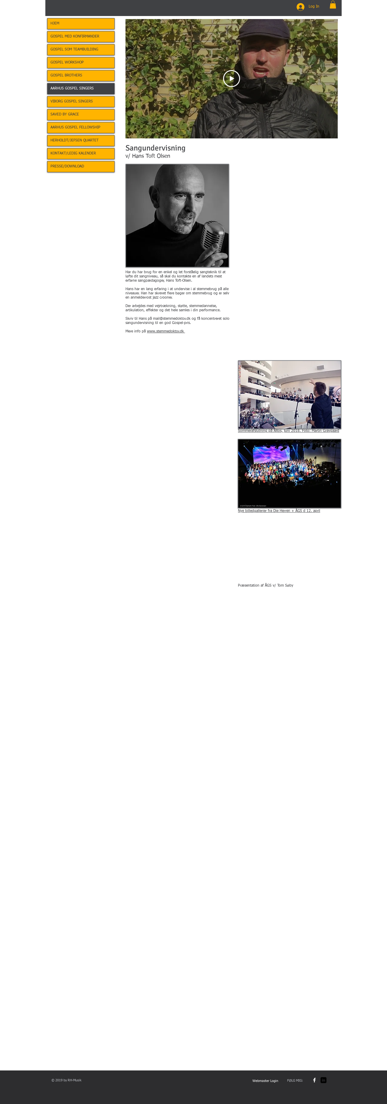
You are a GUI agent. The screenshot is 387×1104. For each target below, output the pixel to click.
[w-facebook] (314, 1080)
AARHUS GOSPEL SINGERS (72, 88)
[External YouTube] (289, 553)
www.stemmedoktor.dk (166, 331)
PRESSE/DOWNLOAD (67, 166)
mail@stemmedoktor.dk (171, 319)
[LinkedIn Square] (323, 1080)
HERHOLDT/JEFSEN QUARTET (74, 140)
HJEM (54, 23)
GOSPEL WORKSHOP (67, 62)
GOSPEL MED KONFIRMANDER (74, 36)
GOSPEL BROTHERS (66, 75)
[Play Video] (231, 78)
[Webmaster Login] (265, 1081)
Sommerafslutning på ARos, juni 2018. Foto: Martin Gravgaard (288, 431)
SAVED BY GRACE (64, 114)
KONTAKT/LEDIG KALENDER (73, 153)
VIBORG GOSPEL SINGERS (71, 101)
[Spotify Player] (163, 401)
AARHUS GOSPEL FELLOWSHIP (75, 127)
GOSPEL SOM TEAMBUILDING (74, 49)
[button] (333, 4)
